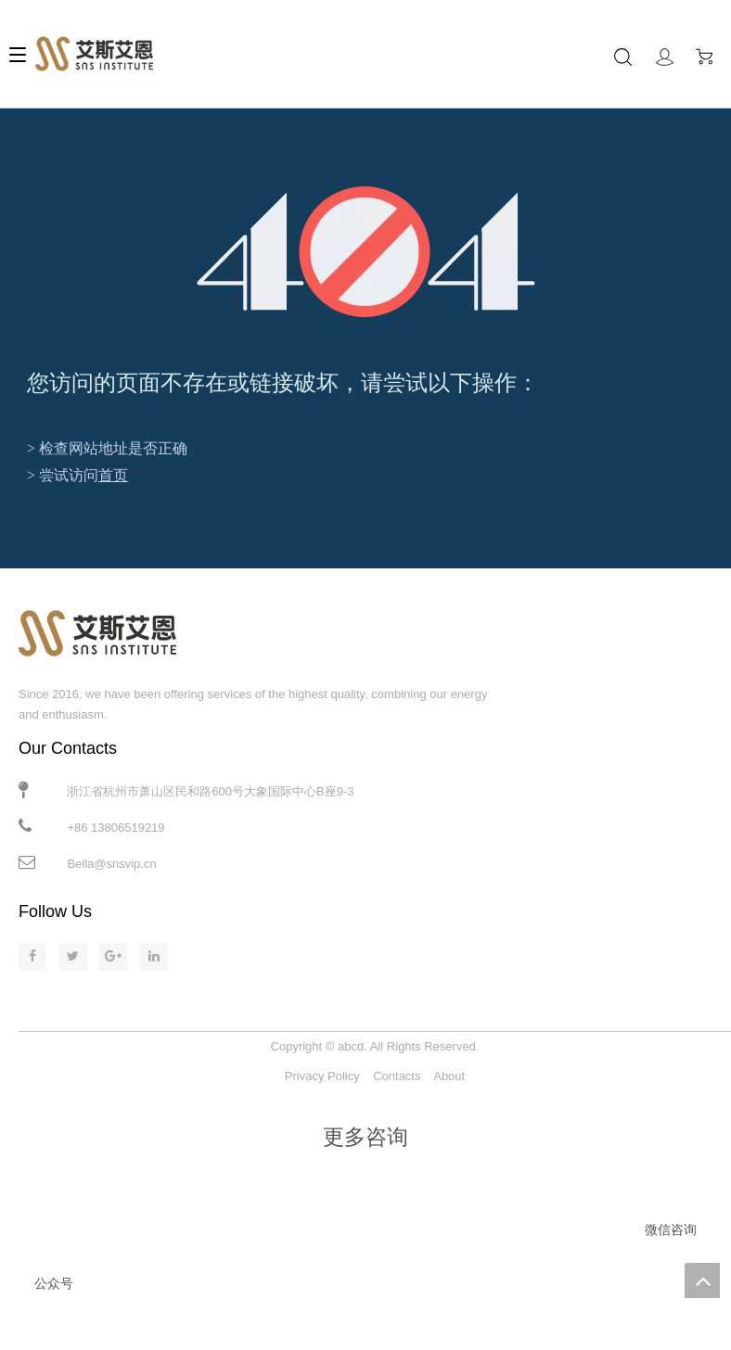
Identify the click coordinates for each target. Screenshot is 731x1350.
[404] (366, 251)
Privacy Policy (322, 1076)
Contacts (396, 1076)
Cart (709, 56)
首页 (113, 475)
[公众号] (54, 1262)
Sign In (664, 57)
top (702, 1280)
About (449, 1076)
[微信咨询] (670, 1208)
